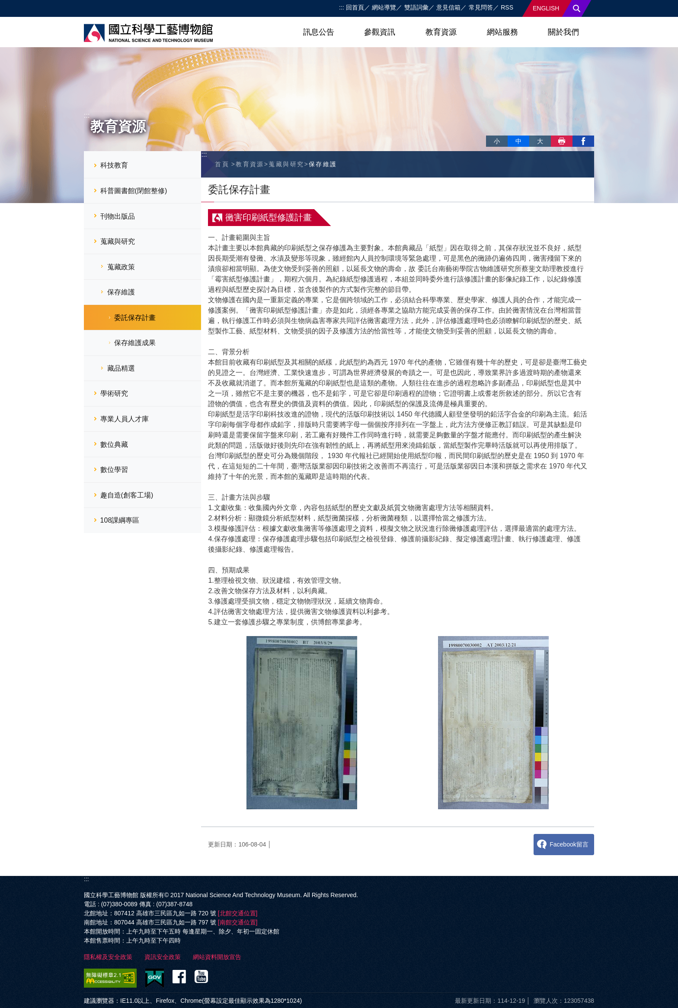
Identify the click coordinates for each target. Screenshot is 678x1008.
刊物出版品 (117, 216)
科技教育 (114, 165)
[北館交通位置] (238, 913)
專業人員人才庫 (124, 419)
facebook (583, 141)
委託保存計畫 (135, 317)
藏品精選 (121, 368)
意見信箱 (448, 7)
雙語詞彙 (416, 7)
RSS (507, 7)
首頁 (222, 164)
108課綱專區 (120, 520)
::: (341, 7)
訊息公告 (318, 32)
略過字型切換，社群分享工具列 (489, 132)
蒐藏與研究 (117, 241)
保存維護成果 (135, 342)
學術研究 (114, 393)
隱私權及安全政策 (108, 957)
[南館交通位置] (238, 922)
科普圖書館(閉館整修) (133, 190)
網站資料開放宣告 (217, 957)
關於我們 (563, 32)
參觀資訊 (379, 32)
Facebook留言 (569, 844)
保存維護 (121, 292)
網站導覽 (384, 7)
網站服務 (502, 32)
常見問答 (481, 7)
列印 (561, 141)
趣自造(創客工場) (127, 495)
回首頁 (355, 7)
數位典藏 (114, 444)
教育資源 (441, 32)
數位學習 (114, 469)
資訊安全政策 (162, 957)
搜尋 (577, 8)
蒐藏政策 (121, 267)
